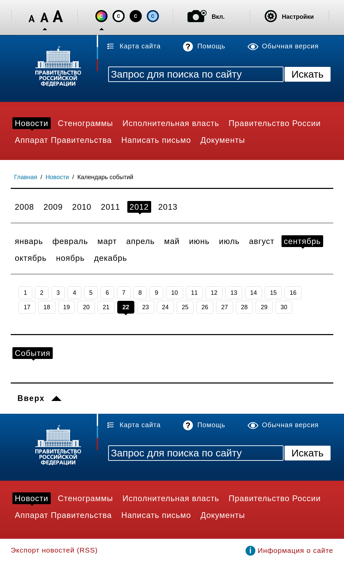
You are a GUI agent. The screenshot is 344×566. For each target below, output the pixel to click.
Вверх (31, 398)
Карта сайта (140, 46)
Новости (57, 177)
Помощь (211, 46)
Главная (25, 177)
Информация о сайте (295, 550)
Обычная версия (290, 46)
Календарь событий (105, 177)
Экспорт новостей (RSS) (54, 550)
